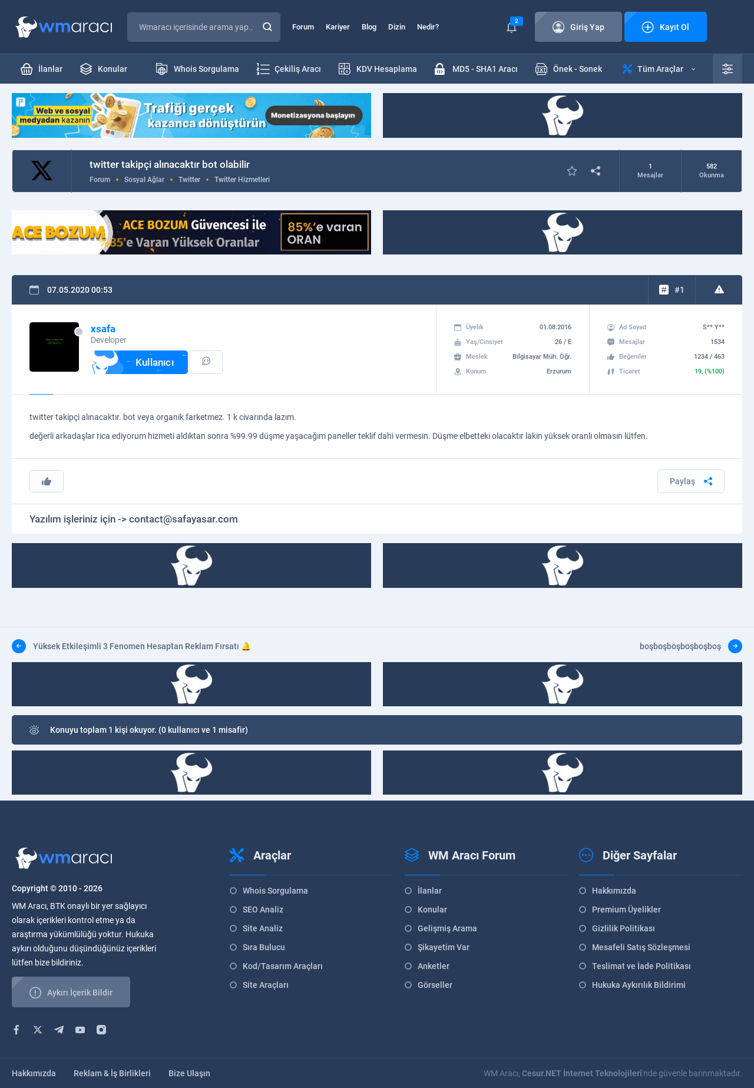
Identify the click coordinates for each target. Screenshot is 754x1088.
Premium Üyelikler (626, 909)
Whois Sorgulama (275, 890)
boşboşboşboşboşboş (691, 646)
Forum (303, 26)
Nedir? (428, 26)
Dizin (396, 26)
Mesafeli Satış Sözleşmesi (641, 947)
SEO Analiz (263, 909)
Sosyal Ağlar (144, 180)
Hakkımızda (614, 890)
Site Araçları (266, 985)
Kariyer (338, 26)
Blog (369, 26)
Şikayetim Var (443, 947)
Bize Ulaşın (189, 1073)
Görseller (435, 985)
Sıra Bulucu (264, 947)
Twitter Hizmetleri (242, 180)
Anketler (433, 966)
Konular (432, 909)
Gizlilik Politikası (623, 928)
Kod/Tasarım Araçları (283, 966)
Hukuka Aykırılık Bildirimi (639, 985)
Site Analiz (263, 928)
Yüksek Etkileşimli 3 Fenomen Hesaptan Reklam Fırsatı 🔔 (131, 646)
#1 (679, 290)
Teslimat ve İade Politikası (641, 966)
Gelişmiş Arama (447, 928)
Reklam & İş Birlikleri (112, 1073)
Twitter (189, 180)
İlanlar (430, 890)
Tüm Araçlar (659, 69)
